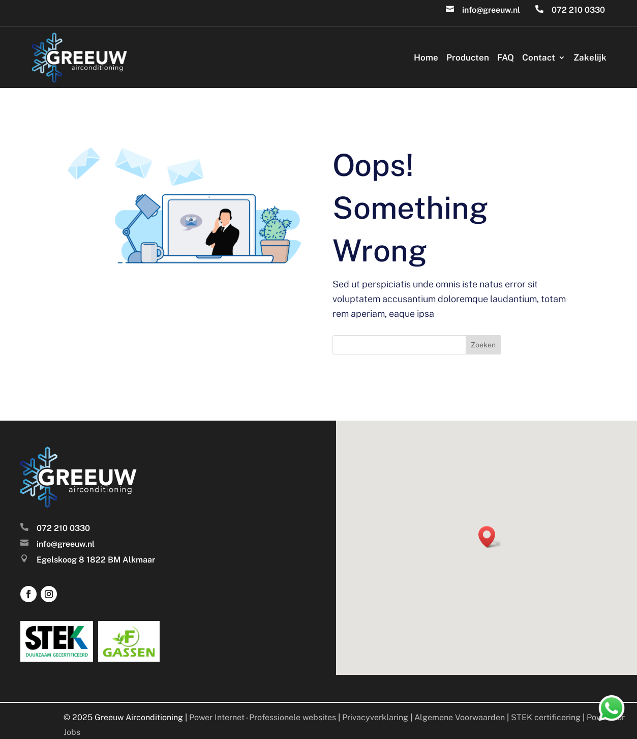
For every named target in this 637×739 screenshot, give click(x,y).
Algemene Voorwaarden (459, 717)
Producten (467, 57)
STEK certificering (546, 717)
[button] (490, 537)
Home (426, 57)
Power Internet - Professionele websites (262, 717)
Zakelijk (589, 57)
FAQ (505, 57)
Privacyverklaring (375, 717)
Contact (538, 57)
